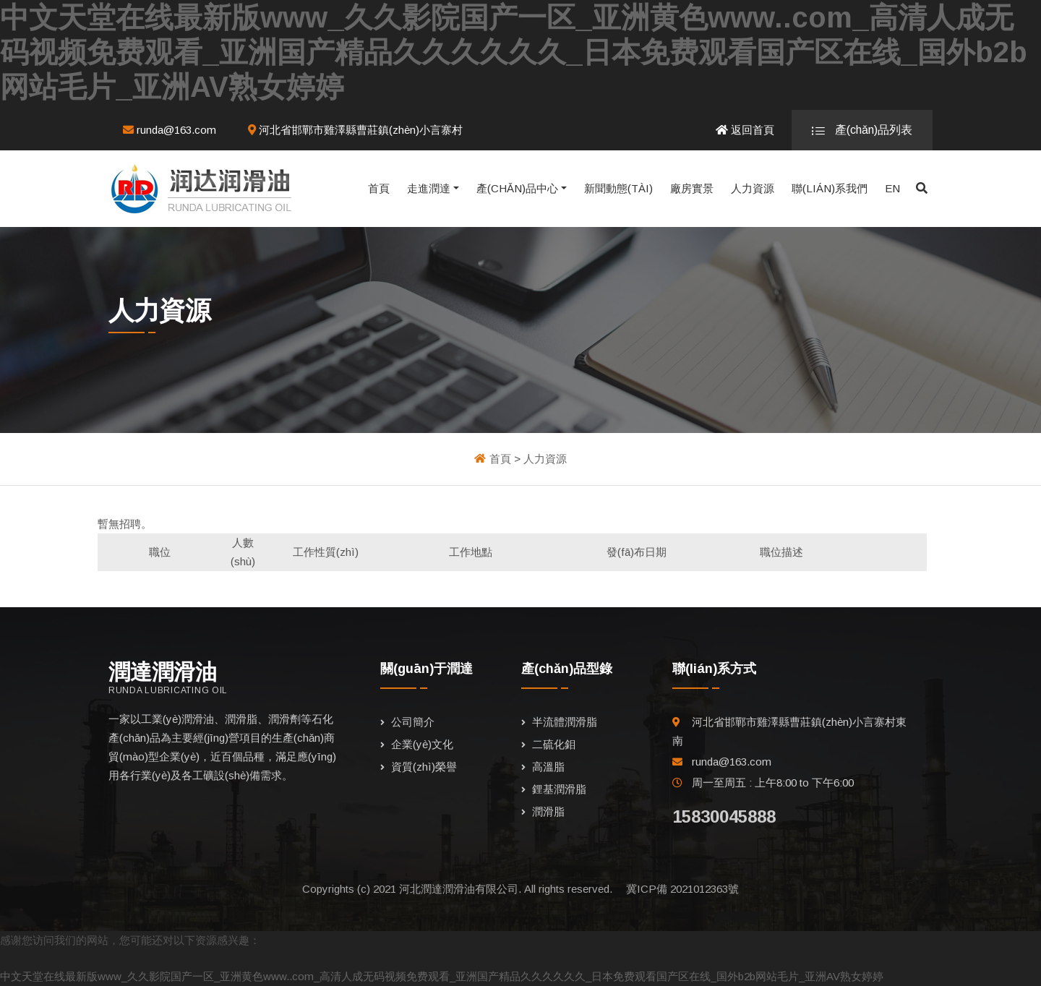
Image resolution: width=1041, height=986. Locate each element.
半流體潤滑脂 (564, 722)
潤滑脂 (548, 811)
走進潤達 (428, 188)
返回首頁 (745, 130)
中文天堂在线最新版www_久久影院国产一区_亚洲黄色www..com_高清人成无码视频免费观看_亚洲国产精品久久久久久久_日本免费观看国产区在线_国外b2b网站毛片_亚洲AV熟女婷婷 (513, 52)
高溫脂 (548, 766)
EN (892, 188)
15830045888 (724, 816)
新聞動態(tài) (618, 188)
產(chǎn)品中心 (517, 188)
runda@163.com (169, 130)
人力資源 (752, 188)
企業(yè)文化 (422, 744)
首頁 (379, 188)
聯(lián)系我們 (830, 188)
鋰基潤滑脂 (559, 789)
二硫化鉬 (553, 744)
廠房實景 (692, 188)
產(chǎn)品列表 (862, 130)
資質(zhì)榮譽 (424, 766)
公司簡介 (412, 722)
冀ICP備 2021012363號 (682, 889)
